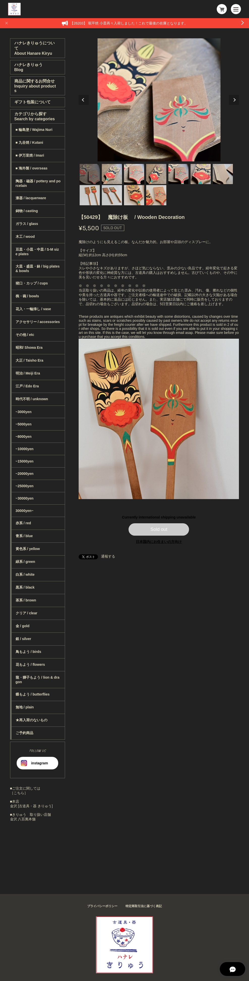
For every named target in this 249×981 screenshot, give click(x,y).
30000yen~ (25, 511)
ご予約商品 (24, 733)
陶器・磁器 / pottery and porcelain (38, 183)
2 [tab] (112, 174)
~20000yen (25, 474)
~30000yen (25, 498)
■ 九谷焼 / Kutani (29, 142)
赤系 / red (23, 523)
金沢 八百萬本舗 (23, 819)
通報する (108, 556)
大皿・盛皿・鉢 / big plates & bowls (38, 268)
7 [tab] (223, 174)
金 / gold (22, 626)
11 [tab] (156, 195)
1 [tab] (90, 174)
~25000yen (25, 486)
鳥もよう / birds (28, 652)
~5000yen (24, 424)
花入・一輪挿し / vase (33, 309)
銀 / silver (23, 639)
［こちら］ (19, 793)
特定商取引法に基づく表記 (144, 906)
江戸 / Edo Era (27, 386)
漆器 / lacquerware (31, 198)
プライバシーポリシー (102, 906)
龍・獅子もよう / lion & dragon (37, 679)
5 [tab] (178, 174)
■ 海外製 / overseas (32, 168)
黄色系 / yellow (28, 549)
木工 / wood (25, 237)
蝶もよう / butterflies (33, 694)
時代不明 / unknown (32, 399)
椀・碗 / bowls (27, 296)
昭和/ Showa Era (29, 347)
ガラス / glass (27, 224)
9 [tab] (112, 195)
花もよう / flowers (30, 664)
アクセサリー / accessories (38, 322)
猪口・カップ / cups (32, 283)
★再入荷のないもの (31, 720)
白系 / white (25, 574)
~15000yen (25, 461)
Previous (84, 100)
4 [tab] (156, 174)
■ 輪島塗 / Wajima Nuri (34, 130)
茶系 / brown (26, 600)
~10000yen (25, 449)
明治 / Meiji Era (28, 373)
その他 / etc (25, 335)
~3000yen (24, 412)
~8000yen (24, 437)
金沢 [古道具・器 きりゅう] (31, 806)
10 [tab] (134, 195)
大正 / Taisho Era (29, 360)
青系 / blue (24, 536)
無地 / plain (25, 707)
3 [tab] (134, 174)
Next (234, 100)
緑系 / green (25, 562)
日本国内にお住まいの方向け (159, 542)
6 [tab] (201, 174)
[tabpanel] (159, 99)
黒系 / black (25, 587)
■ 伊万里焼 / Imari (30, 155)
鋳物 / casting (27, 211)
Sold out (158, 529)
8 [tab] (90, 195)
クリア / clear (26, 613)
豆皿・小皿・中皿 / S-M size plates (37, 251)
